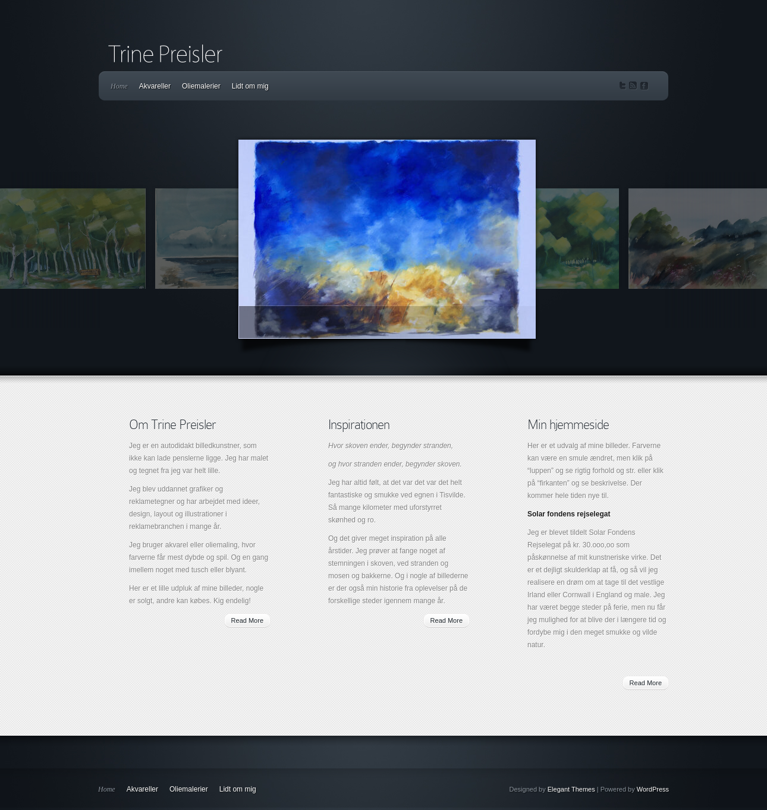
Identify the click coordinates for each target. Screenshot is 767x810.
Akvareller (155, 86)
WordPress (653, 789)
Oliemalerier (201, 86)
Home (119, 86)
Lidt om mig (250, 86)
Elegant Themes (571, 789)
